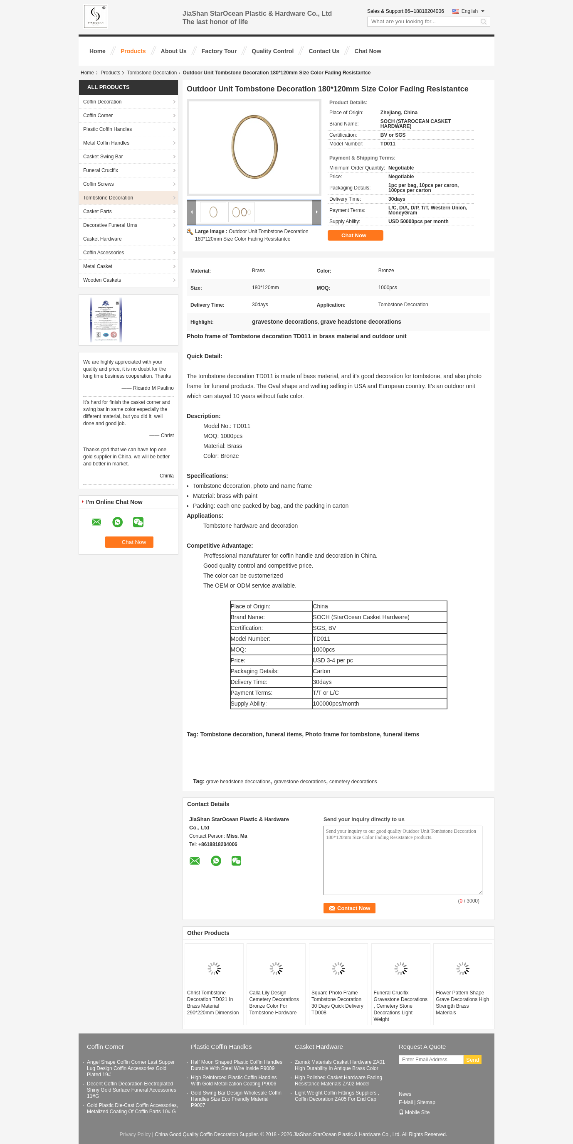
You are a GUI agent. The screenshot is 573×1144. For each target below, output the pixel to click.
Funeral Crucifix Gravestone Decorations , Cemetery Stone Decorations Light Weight (400, 1006)
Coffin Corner (98, 115)
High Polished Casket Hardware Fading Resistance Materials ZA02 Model (338, 1081)
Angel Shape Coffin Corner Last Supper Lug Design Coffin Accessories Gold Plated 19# (131, 1068)
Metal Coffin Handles (106, 143)
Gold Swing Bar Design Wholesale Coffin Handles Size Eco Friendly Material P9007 (236, 1099)
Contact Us (324, 51)
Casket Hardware (102, 239)
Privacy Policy (135, 1134)
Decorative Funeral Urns (110, 225)
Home (97, 51)
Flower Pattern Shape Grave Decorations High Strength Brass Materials (462, 1003)
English (473, 11)
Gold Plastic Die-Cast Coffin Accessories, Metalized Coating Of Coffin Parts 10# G (132, 1108)
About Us (174, 51)
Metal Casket (97, 266)
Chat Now (367, 51)
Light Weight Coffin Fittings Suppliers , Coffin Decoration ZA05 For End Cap (337, 1096)
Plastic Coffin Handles (107, 129)
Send (472, 1060)
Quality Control (273, 51)
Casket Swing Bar (103, 157)
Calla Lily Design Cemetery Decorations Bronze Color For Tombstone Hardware (274, 1003)
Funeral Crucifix (100, 170)
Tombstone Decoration (152, 73)
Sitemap (426, 1102)
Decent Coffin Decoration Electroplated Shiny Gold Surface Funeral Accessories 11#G (131, 1090)
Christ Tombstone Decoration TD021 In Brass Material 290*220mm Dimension (213, 1003)
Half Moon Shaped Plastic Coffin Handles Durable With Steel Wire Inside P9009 (236, 1065)
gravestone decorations (300, 782)
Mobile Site (414, 1112)
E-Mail (406, 1102)
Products (133, 51)
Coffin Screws (98, 184)
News (405, 1094)
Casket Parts (97, 211)
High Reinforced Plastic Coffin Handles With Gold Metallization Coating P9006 (234, 1081)
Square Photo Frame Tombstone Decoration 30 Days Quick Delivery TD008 (337, 1003)
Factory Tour (219, 51)
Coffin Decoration (102, 102)
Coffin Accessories (103, 253)
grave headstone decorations (238, 782)
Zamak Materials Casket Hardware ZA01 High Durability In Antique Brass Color (340, 1065)
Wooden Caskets (102, 280)
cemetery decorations (353, 782)
